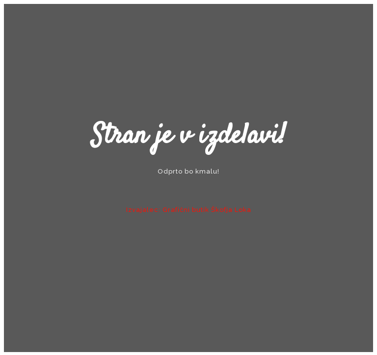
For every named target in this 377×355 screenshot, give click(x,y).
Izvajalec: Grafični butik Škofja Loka (188, 209)
